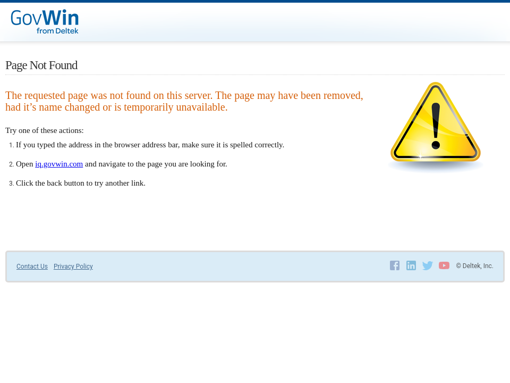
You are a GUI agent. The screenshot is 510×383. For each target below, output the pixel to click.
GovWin (45, 21)
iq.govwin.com (59, 164)
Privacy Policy (73, 266)
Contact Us (32, 266)
